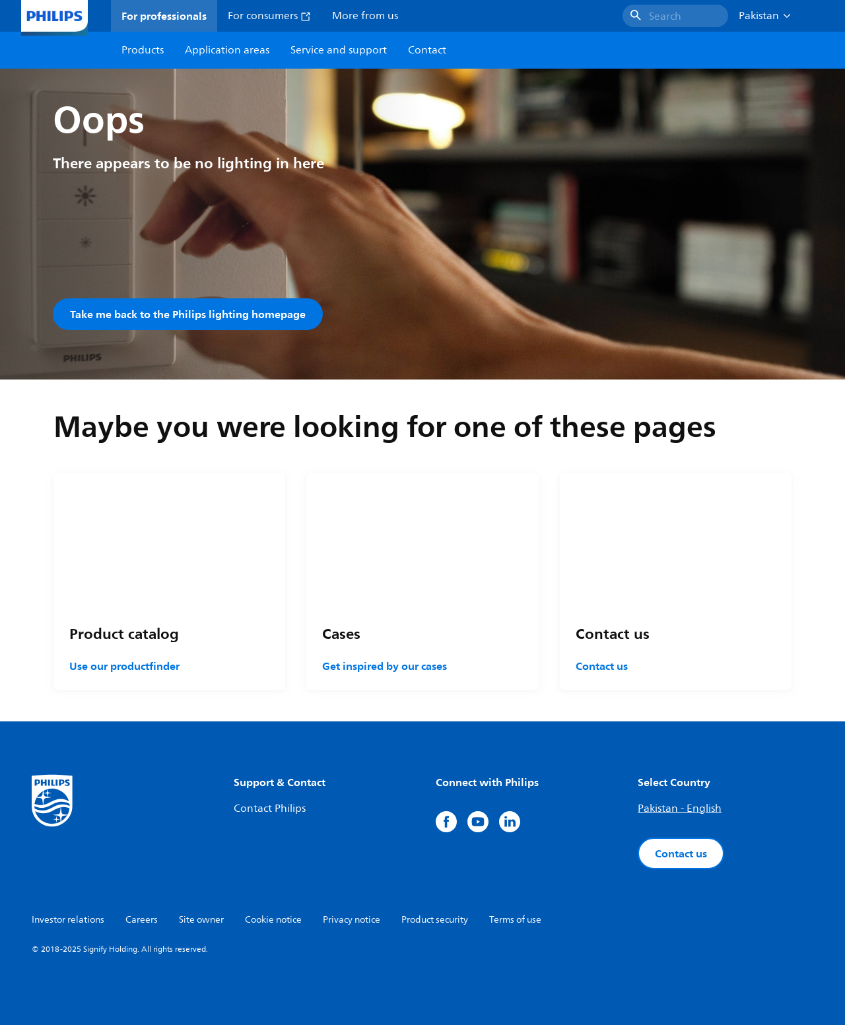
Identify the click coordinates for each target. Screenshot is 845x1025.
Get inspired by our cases (384, 666)
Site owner (201, 919)
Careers (141, 919)
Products (142, 50)
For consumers (269, 16)
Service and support (338, 50)
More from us (365, 16)
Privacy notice (351, 919)
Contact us (602, 666)
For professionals (164, 16)
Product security (434, 919)
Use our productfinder (124, 666)
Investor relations (68, 919)
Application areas (227, 50)
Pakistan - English (680, 808)
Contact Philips (270, 808)
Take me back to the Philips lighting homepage (188, 314)
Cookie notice (273, 919)
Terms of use (515, 919)
